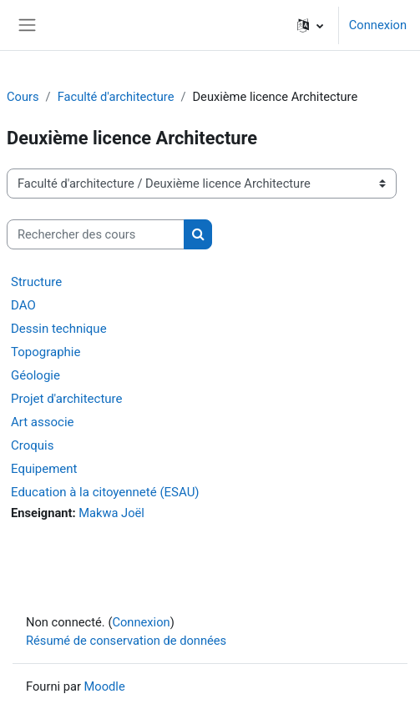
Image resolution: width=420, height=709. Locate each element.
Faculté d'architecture (116, 96)
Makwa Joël (111, 512)
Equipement (44, 468)
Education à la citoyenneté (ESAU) (105, 492)
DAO (23, 305)
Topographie (45, 352)
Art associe (42, 422)
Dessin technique (59, 328)
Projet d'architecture (67, 398)
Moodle (104, 686)
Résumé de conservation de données (126, 640)
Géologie (35, 375)
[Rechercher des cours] (96, 234)
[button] (310, 25)
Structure (36, 281)
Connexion (378, 25)
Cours (23, 96)
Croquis (32, 445)
